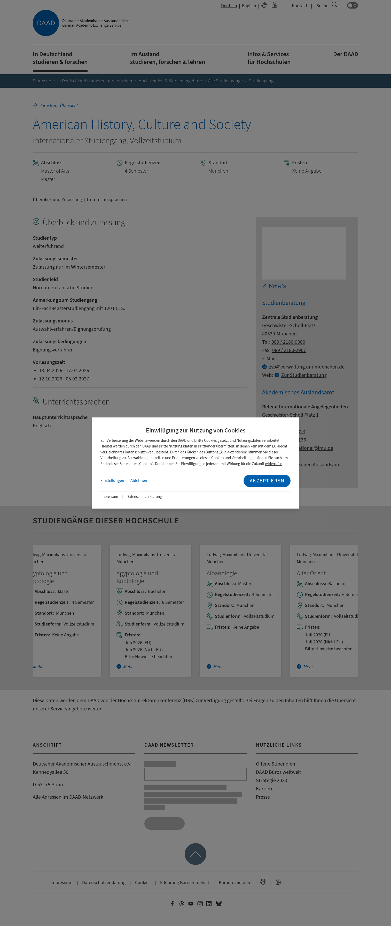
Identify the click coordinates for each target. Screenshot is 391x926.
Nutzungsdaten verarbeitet (258, 440)
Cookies (210, 440)
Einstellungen (112, 480)
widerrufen (273, 463)
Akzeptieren (267, 480)
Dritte (198, 440)
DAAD (182, 440)
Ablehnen (138, 480)
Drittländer (206, 446)
